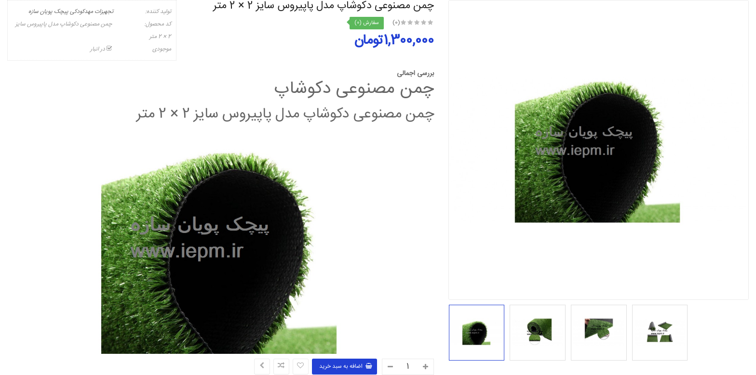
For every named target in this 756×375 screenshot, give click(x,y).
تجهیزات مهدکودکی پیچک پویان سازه (70, 11)
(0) (396, 22)
